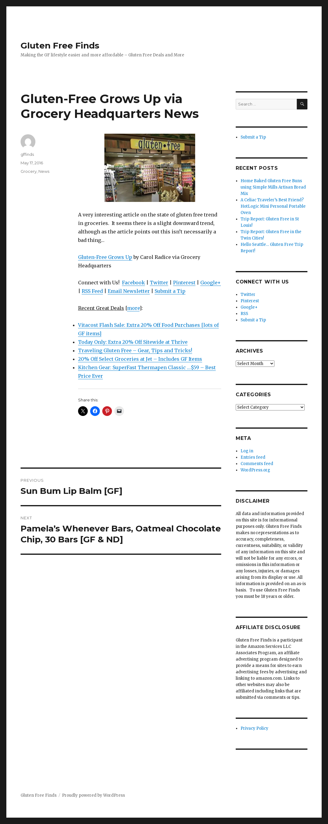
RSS (244, 313)
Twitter (159, 283)
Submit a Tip (170, 291)
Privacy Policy (254, 728)
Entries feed (253, 457)
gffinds (27, 154)
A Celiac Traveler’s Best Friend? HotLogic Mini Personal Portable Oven (273, 206)
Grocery (29, 171)
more (133, 308)
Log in (247, 451)
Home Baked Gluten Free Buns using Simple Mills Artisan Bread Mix (273, 187)
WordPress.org (255, 470)
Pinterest (184, 283)
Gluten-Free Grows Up (105, 257)
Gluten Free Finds (60, 45)
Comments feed (257, 463)
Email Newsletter (129, 291)
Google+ (210, 283)
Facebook (133, 283)
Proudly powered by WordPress (93, 795)
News (43, 171)
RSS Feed (92, 291)
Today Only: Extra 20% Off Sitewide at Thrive (133, 342)
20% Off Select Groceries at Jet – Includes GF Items (140, 359)
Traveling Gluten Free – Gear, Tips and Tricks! (135, 350)
